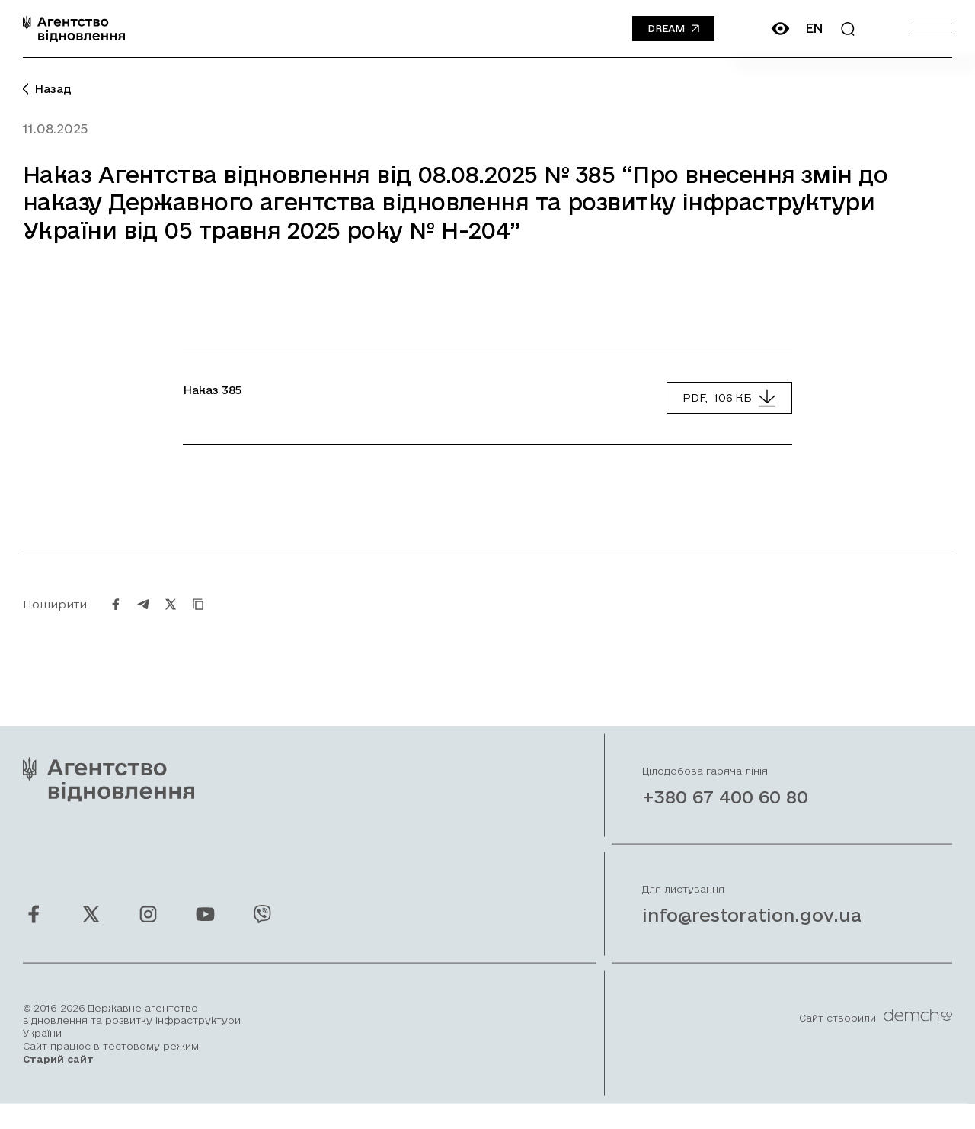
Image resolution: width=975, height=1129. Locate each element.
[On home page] (74, 28)
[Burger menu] (932, 28)
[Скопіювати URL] (198, 620)
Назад (47, 88)
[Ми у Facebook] (34, 930)
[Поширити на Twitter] (170, 620)
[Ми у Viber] (262, 930)
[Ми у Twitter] (91, 930)
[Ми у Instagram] (148, 930)
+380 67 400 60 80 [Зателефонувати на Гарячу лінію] (725, 813)
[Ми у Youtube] (205, 930)
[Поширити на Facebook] (116, 620)
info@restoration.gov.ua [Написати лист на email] (752, 931)
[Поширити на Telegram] (143, 620)
